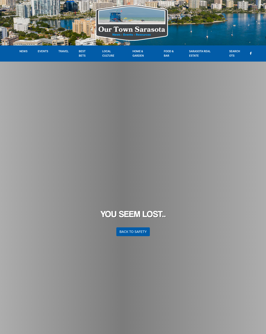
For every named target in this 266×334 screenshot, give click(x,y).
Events (43, 51)
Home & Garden (138, 53)
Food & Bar (169, 53)
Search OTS (234, 53)
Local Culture (108, 53)
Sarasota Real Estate (199, 53)
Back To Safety (133, 231)
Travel (63, 51)
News (23, 51)
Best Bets (82, 53)
